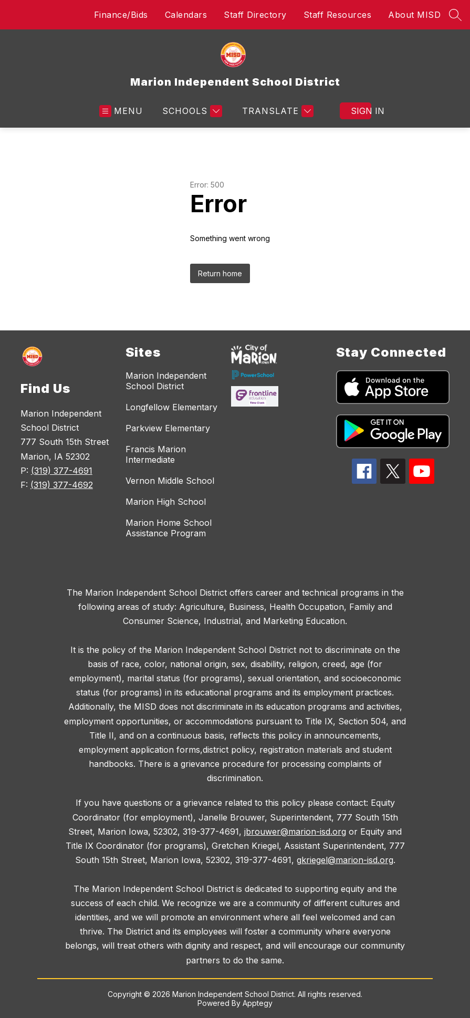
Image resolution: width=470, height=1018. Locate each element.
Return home (220, 273)
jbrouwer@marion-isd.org (295, 831)
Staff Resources (338, 14)
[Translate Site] (276, 111)
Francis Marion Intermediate (156, 454)
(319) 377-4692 (61, 485)
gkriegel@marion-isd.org (345, 860)
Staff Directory (255, 14)
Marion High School (166, 501)
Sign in (361, 111)
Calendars (186, 14)
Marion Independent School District (166, 380)
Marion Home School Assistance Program (169, 527)
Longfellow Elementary (171, 407)
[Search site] (455, 14)
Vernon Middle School (170, 480)
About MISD (414, 14)
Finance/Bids (121, 14)
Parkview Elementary (168, 428)
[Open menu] (121, 111)
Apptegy (258, 1003)
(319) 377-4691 (61, 470)
